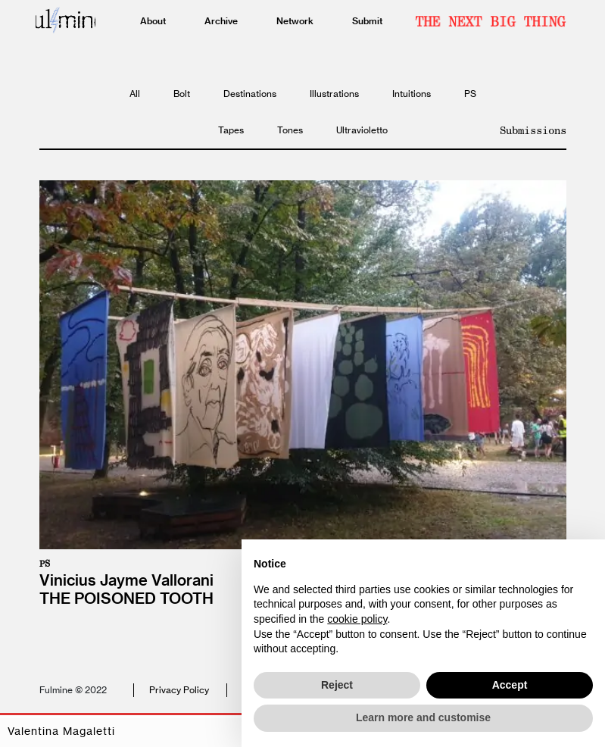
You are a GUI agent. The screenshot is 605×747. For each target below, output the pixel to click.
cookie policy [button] (357, 619)
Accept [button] (510, 685)
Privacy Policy (179, 689)
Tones (290, 130)
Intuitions (411, 93)
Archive (221, 21)
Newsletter (490, 21)
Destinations (249, 93)
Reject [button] (337, 685)
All (134, 93)
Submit (367, 21)
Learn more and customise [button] (423, 717)
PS (470, 93)
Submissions (533, 130)
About (153, 21)
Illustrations (334, 93)
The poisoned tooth (126, 598)
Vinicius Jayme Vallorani (126, 579)
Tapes (231, 130)
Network (294, 21)
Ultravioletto (362, 130)
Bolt (181, 93)
